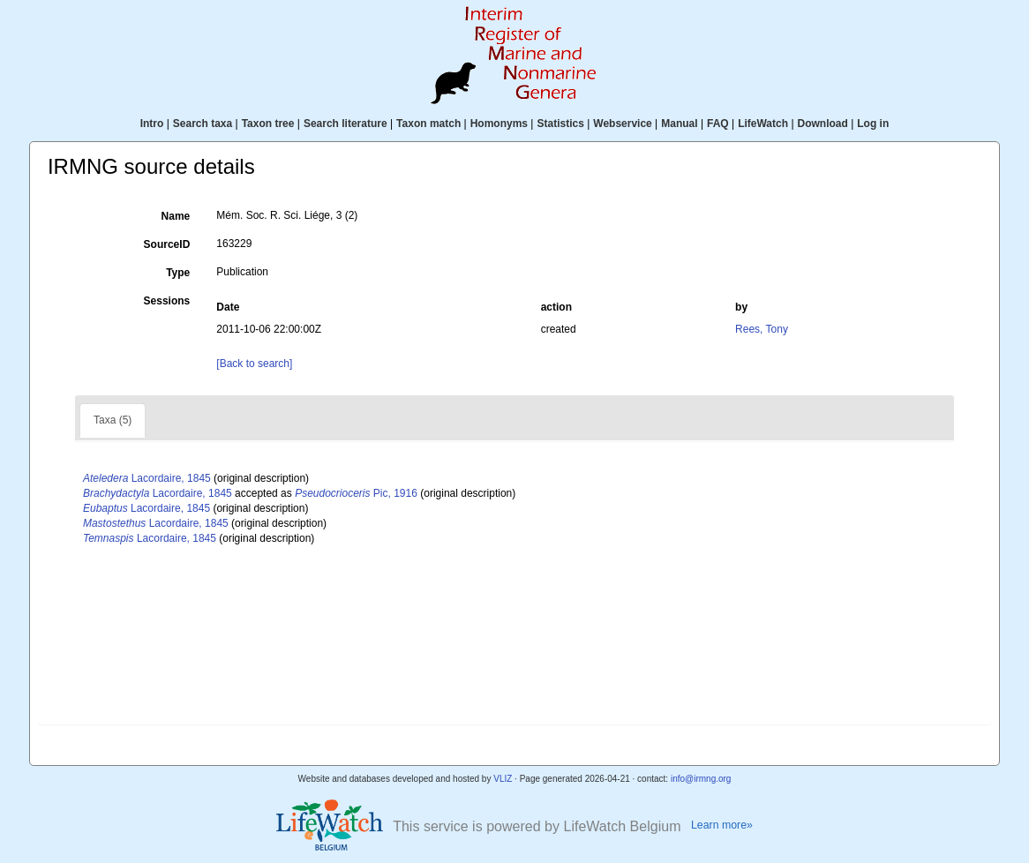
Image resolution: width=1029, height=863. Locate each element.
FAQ (718, 123)
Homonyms (499, 123)
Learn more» (722, 825)
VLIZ (502, 779)
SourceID (167, 244)
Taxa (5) (112, 420)
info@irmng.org (701, 779)
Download (823, 123)
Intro (152, 123)
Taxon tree (268, 123)
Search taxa (202, 123)
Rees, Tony (761, 329)
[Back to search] (254, 363)
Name (176, 216)
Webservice (622, 123)
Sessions (167, 301)
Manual (679, 123)
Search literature (345, 123)
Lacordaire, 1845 (147, 478)
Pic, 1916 (356, 493)
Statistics (560, 123)
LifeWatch (763, 123)
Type (178, 272)
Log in (873, 123)
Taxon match (428, 123)
